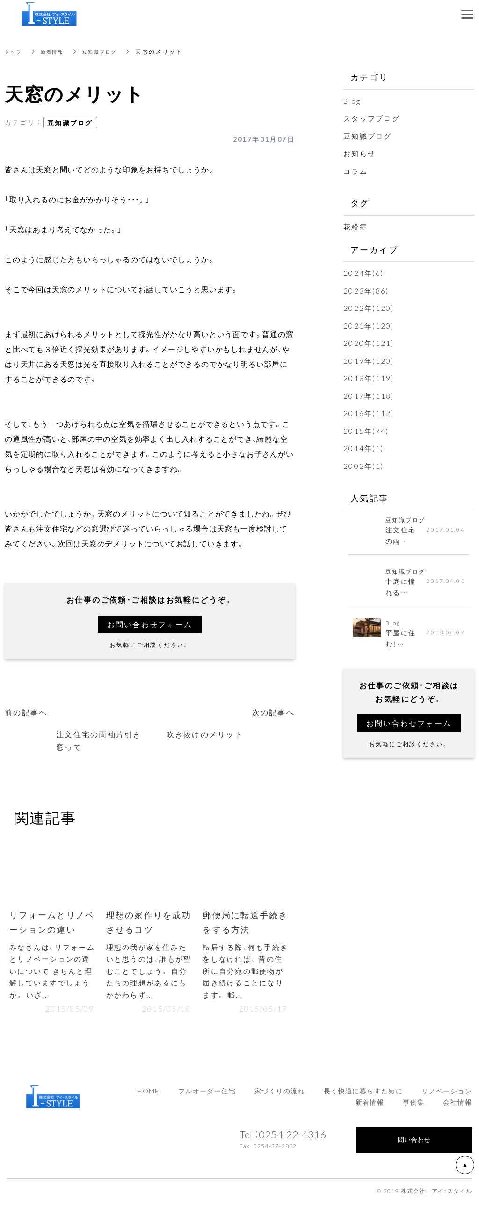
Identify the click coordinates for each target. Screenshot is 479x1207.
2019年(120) (369, 358)
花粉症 (356, 225)
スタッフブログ (373, 117)
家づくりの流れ (279, 1095)
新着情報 (57, 51)
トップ (15, 51)
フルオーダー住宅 (207, 1095)
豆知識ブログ (109, 51)
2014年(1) (364, 445)
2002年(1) (364, 462)
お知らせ (360, 152)
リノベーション (446, 1095)
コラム (356, 170)
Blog (352, 100)
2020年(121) (369, 341)
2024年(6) (364, 271)
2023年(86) (367, 289)
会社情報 (457, 1106)
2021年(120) (369, 324)
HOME (148, 1095)
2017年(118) (369, 393)
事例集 (413, 1106)
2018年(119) (369, 375)
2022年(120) (369, 306)
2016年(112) (369, 411)
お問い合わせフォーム (150, 624)
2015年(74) (367, 428)
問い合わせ (414, 1144)
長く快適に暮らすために (363, 1095)
